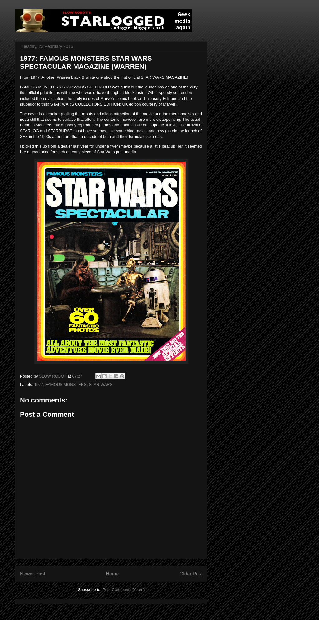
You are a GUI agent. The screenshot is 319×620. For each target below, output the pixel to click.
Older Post (190, 573)
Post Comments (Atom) (123, 589)
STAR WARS (100, 384)
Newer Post (32, 573)
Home (112, 573)
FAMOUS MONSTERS (66, 384)
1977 (38, 384)
